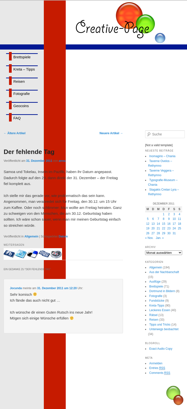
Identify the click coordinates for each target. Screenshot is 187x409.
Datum (63, 236)
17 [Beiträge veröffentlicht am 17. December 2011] (174, 223)
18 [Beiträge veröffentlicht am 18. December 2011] (179, 223)
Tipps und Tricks (159, 324)
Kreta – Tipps (24, 69)
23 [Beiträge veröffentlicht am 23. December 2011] (168, 228)
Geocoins (21, 106)
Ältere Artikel (15, 133)
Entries (157, 368)
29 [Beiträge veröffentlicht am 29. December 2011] (163, 233)
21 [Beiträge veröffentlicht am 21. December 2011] (158, 228)
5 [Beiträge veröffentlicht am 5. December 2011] (148, 219)
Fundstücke (156, 300)
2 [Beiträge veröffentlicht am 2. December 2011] (169, 214)
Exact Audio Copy (160, 348)
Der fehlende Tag (29, 151)
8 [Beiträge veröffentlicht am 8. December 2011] (164, 219)
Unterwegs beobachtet (163, 329)
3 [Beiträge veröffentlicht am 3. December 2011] (174, 214)
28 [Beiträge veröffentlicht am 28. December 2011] (158, 233)
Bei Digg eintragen (44, 254)
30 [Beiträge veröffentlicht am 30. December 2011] (168, 233)
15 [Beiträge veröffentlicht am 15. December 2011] (163, 223)
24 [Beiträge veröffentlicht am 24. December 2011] (174, 228)
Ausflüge (155, 281)
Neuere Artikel (111, 133)
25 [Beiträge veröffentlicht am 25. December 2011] (179, 228)
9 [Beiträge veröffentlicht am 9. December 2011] (169, 219)
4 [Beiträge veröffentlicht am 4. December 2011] (179, 214)
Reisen (19, 81)
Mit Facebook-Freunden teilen (9, 254)
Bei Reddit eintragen (56, 254)
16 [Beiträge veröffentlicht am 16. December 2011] (168, 223)
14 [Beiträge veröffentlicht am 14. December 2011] (158, 223)
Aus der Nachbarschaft (164, 272)
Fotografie (21, 94)
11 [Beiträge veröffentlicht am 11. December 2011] (179, 219)
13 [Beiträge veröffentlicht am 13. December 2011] (153, 223)
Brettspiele (22, 57)
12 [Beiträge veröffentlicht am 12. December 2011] (147, 223)
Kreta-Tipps (156, 305)
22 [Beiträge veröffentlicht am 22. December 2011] (163, 228)
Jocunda (16, 288)
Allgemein (31, 236)
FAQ (17, 118)
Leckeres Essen (159, 310)
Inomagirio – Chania (162, 156)
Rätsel (153, 315)
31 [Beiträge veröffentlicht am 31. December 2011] (174, 233)
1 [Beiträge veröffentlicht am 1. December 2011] (164, 214)
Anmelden (155, 363)
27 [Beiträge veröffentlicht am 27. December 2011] (153, 233)
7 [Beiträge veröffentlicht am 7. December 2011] (158, 219)
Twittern (21, 254)
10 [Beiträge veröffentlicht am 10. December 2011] (174, 219)
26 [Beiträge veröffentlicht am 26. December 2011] (147, 233)
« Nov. (149, 238)
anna (62, 161)
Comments (159, 373)
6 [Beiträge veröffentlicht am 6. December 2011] (153, 219)
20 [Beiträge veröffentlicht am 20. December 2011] (153, 228)
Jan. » (160, 238)
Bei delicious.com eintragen (33, 254)
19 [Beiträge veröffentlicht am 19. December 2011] (147, 228)
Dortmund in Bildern (162, 291)
